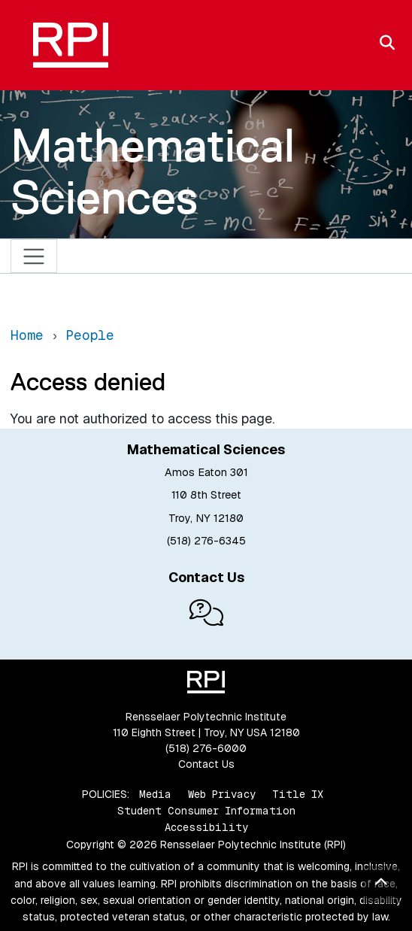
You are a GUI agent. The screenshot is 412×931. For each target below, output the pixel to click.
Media (155, 794)
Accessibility (206, 827)
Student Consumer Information (206, 810)
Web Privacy (222, 794)
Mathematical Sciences (153, 171)
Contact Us (206, 764)
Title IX (297, 794)
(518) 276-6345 (206, 540)
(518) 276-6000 (206, 748)
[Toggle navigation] (34, 256)
